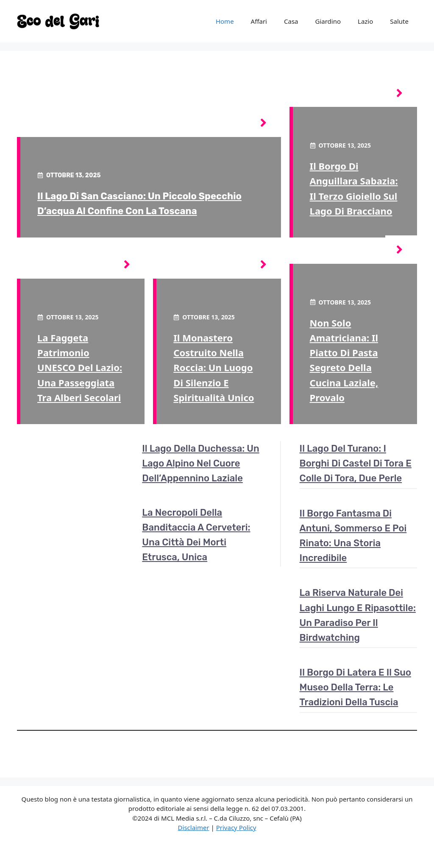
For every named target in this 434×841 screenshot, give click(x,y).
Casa (291, 21)
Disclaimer (193, 827)
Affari (259, 21)
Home (225, 21)
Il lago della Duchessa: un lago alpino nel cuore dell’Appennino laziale (200, 463)
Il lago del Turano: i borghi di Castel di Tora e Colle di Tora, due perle (356, 463)
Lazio (365, 21)
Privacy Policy (236, 827)
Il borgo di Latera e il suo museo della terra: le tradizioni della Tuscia (355, 687)
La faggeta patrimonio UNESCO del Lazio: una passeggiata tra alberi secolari (79, 367)
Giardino (328, 21)
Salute (399, 21)
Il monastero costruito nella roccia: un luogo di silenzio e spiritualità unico (213, 367)
